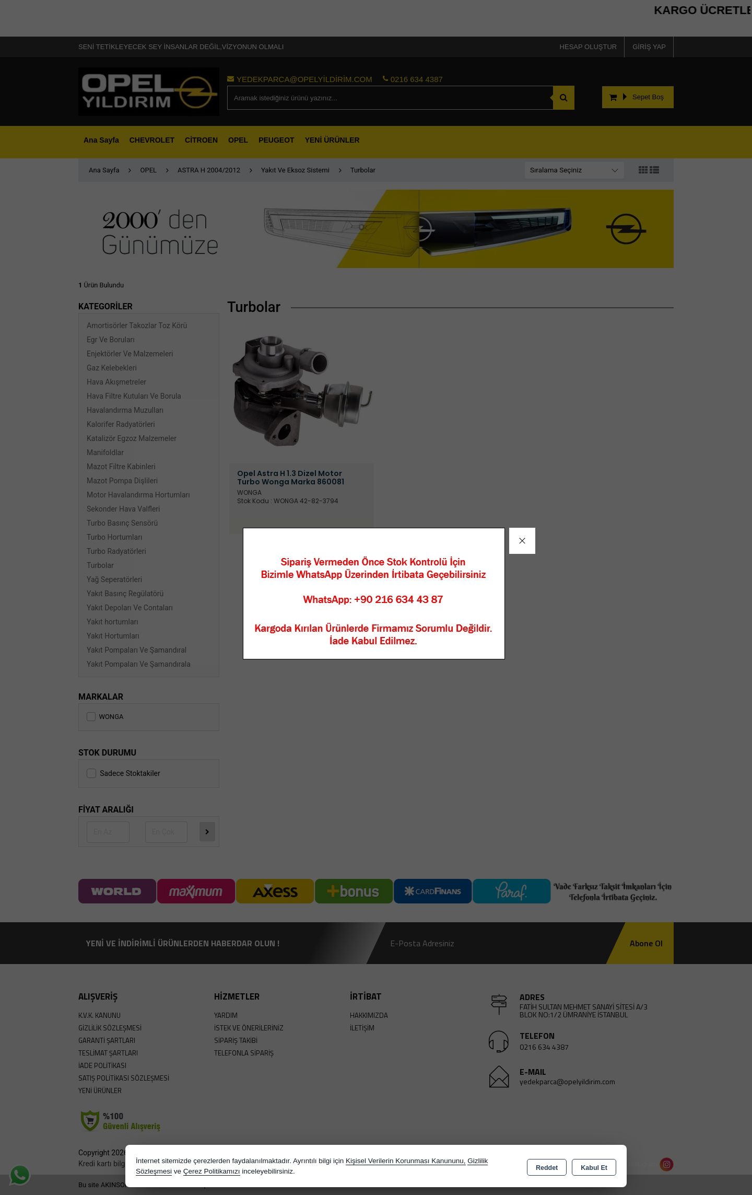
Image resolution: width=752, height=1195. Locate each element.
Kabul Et (594, 1166)
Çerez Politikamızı (211, 1171)
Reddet (547, 1166)
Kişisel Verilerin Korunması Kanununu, (406, 1161)
